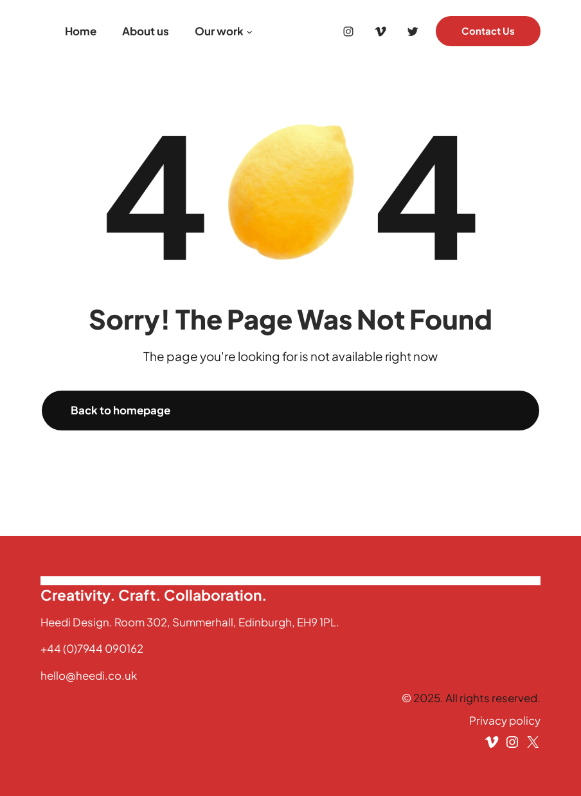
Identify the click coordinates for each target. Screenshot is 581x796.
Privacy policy (505, 720)
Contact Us (488, 31)
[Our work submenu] (249, 31)
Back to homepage (120, 410)
